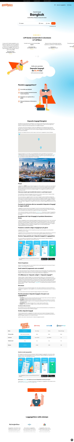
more (13, 49)
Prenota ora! (37, 390)
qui (21, 266)
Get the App (69, 4)
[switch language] (55, 5)
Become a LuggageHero (61, 4)
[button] (72, 440)
